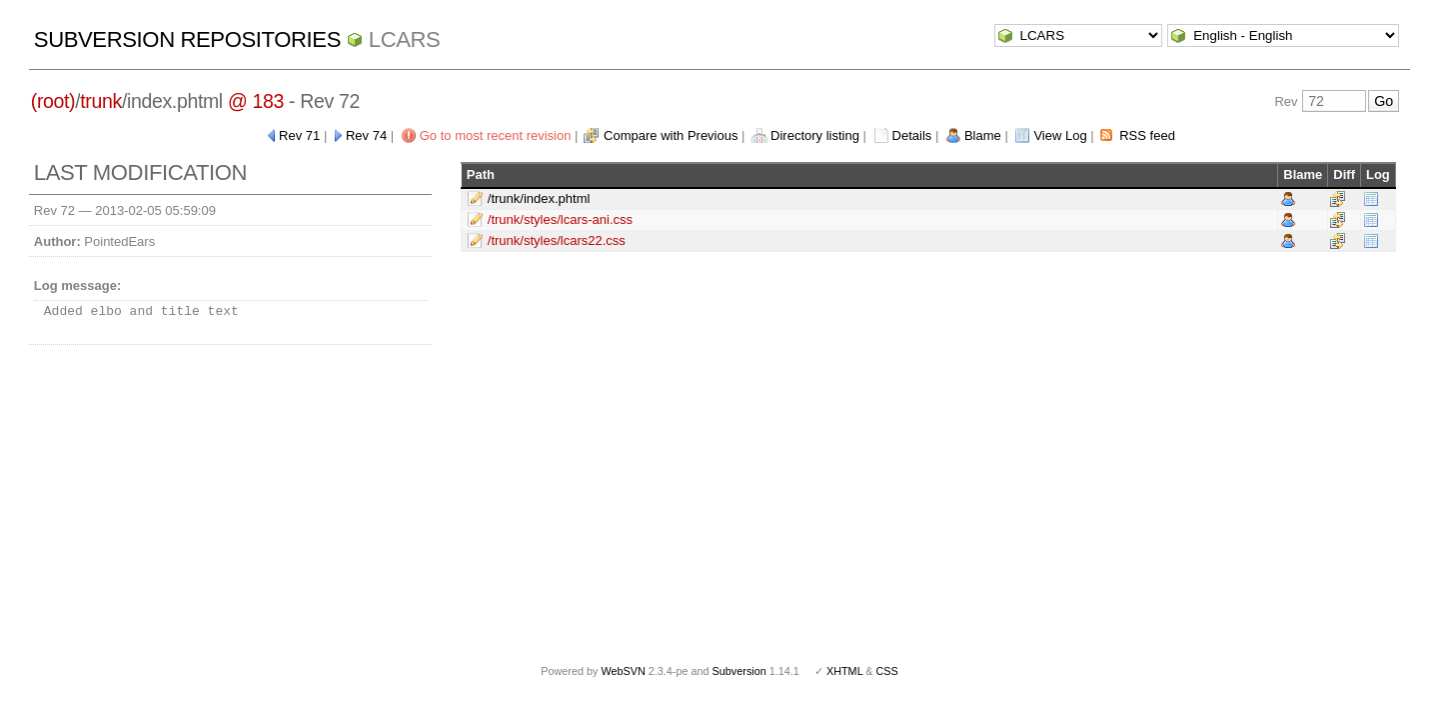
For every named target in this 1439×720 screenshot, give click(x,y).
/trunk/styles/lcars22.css (557, 240)
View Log (1059, 135)
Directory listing (814, 135)
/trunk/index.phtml (539, 198)
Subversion (739, 671)
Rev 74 (366, 135)
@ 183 (256, 101)
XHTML (844, 671)
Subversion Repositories (187, 39)
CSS (887, 671)
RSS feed (1147, 135)
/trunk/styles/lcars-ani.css (560, 219)
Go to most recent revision (496, 135)
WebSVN (623, 671)
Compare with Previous (670, 135)
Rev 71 (299, 135)
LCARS (405, 39)
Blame (982, 135)
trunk (101, 101)
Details (912, 135)
